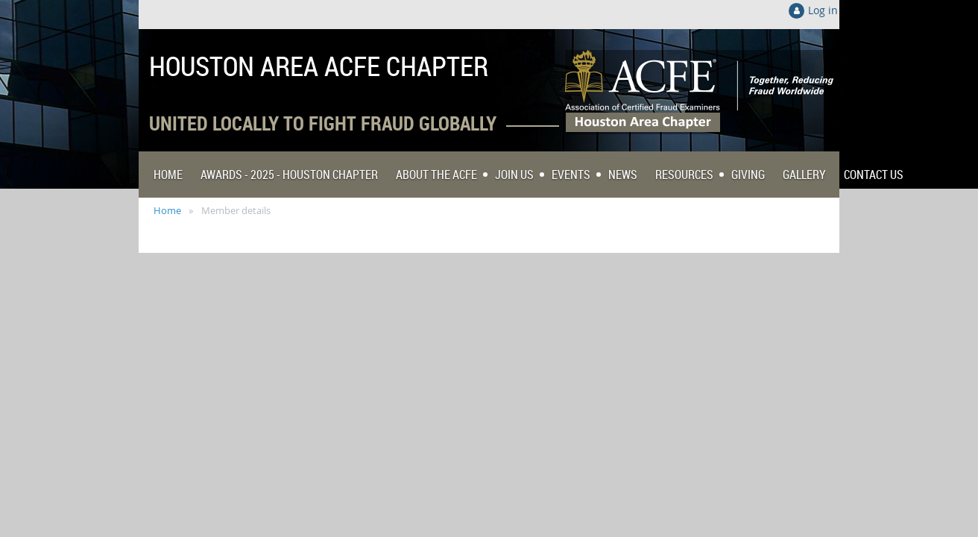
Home (167, 210)
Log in (823, 10)
